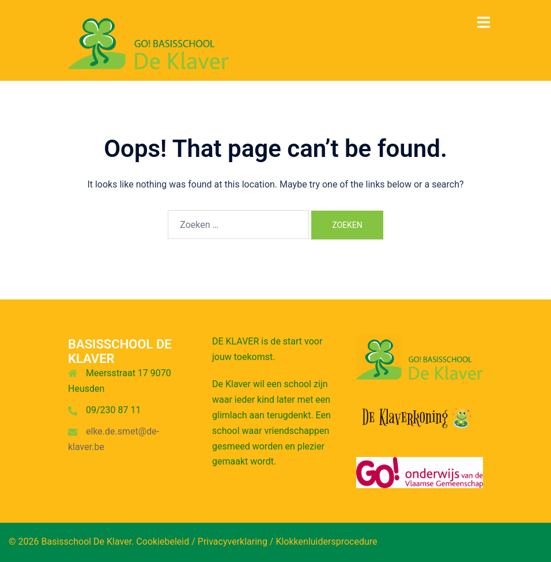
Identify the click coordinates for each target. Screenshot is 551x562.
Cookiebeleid (162, 541)
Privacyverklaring (232, 541)
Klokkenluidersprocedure (326, 541)
